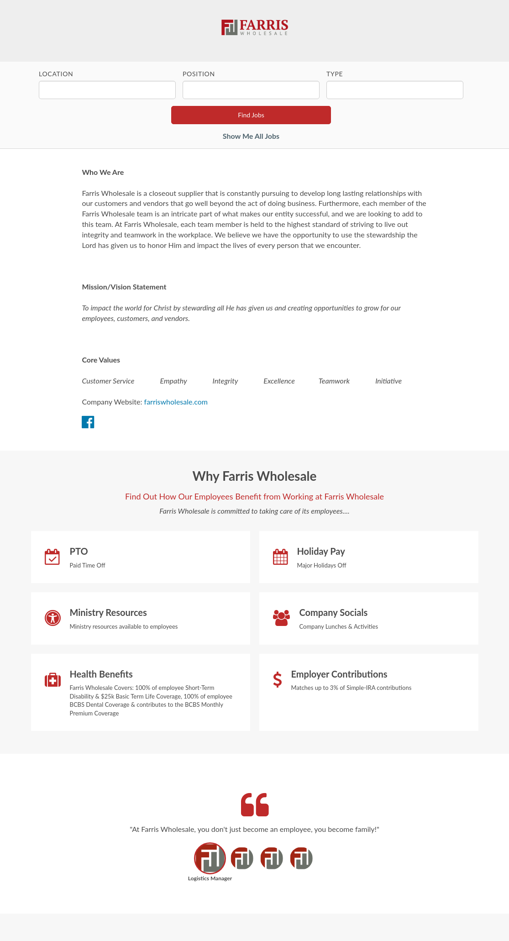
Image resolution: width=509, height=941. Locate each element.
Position (199, 74)
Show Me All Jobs (251, 135)
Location (56, 74)
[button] (210, 864)
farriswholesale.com (176, 401)
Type (334, 74)
